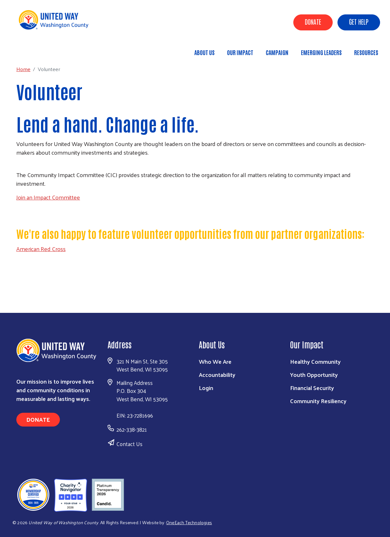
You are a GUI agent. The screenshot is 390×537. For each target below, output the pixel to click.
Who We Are (215, 361)
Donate (313, 21)
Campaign (277, 52)
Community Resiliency (318, 401)
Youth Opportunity (314, 374)
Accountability (217, 374)
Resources (366, 52)
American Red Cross (41, 248)
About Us (204, 52)
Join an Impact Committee (48, 197)
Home (37, 49)
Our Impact (240, 52)
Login (206, 388)
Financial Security (312, 388)
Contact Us (129, 444)
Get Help (359, 21)
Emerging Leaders (321, 52)
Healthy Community (315, 361)
